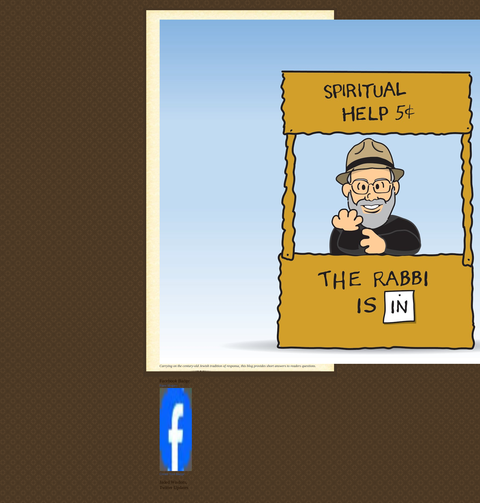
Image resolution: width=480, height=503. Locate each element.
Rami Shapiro (169, 385)
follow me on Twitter (187, 495)
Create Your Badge (172, 474)
